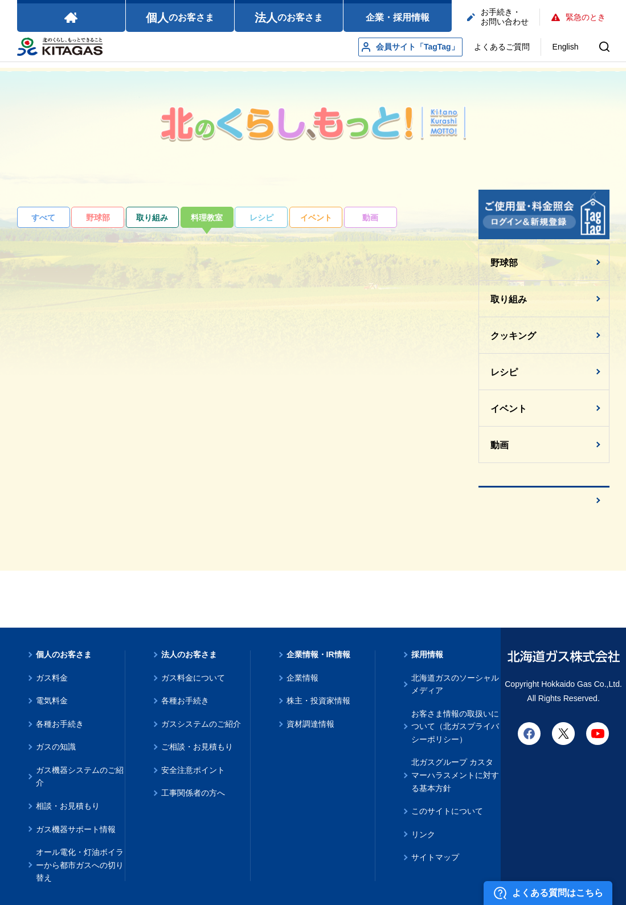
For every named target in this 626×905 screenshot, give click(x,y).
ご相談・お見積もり (197, 746)
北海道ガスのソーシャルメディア (455, 684)
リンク (423, 834)
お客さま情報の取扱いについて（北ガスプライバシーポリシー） (455, 726)
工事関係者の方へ (193, 792)
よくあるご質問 (502, 46)
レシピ (261, 217)
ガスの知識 (56, 746)
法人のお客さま (189, 654)
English (566, 46)
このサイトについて (447, 811)
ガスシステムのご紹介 (201, 723)
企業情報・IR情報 (318, 654)
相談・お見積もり (68, 805)
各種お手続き (60, 723)
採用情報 (427, 654)
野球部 (98, 217)
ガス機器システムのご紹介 (80, 776)
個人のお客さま (64, 654)
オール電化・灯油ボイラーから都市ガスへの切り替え (80, 864)
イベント (316, 217)
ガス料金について (193, 677)
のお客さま (180, 18)
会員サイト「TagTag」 (410, 47)
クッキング (513, 336)
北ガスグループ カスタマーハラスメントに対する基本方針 (455, 774)
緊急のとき (578, 17)
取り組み (152, 217)
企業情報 (302, 677)
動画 (370, 217)
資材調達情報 (310, 723)
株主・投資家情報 (318, 700)
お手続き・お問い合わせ (498, 16)
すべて (43, 217)
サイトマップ (435, 857)
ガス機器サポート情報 (76, 829)
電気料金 (52, 700)
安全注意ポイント (193, 770)
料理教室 (207, 217)
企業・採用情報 (397, 17)
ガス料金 (52, 677)
